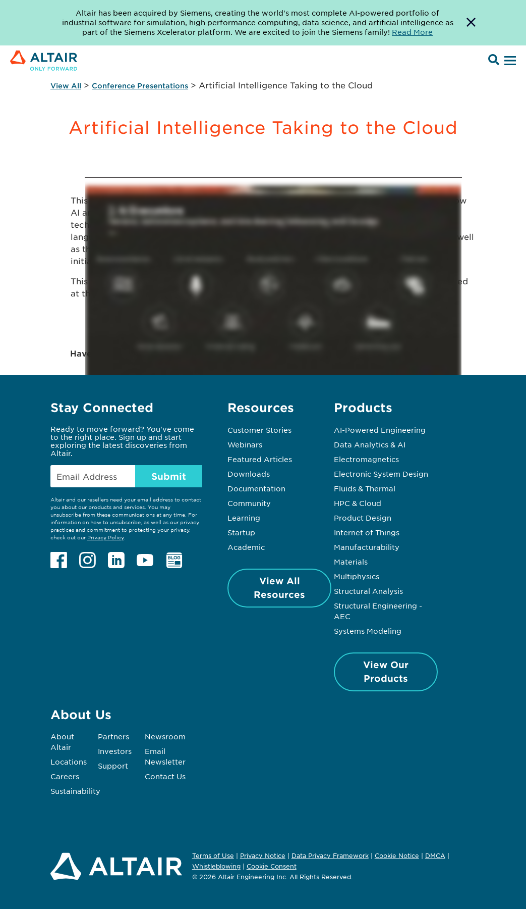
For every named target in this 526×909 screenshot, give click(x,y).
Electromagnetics (366, 459)
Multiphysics (356, 576)
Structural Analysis (368, 590)
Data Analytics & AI (369, 444)
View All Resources (279, 587)
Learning (243, 517)
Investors (115, 750)
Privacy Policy (105, 537)
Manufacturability (366, 546)
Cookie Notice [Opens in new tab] (397, 855)
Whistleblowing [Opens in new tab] (216, 866)
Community (249, 503)
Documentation (256, 488)
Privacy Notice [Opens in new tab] (262, 855)
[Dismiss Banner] (471, 22)
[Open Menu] (509, 61)
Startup (241, 532)
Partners (113, 736)
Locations (68, 761)
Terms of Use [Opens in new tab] (213, 855)
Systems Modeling (367, 630)
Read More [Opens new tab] (412, 31)
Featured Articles (259, 459)
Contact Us (165, 776)
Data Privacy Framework (330, 855)
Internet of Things (366, 532)
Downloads (248, 473)
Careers (64, 776)
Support (113, 765)
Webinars (244, 444)
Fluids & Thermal (364, 488)
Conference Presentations (140, 85)
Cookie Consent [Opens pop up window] (272, 866)
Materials (351, 561)
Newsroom (165, 736)
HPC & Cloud (357, 503)
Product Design (362, 517)
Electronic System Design (381, 473)
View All (65, 85)
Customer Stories (259, 429)
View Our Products (385, 671)
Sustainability (75, 790)
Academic (246, 546)
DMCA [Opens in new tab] (435, 855)
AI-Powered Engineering (380, 429)
